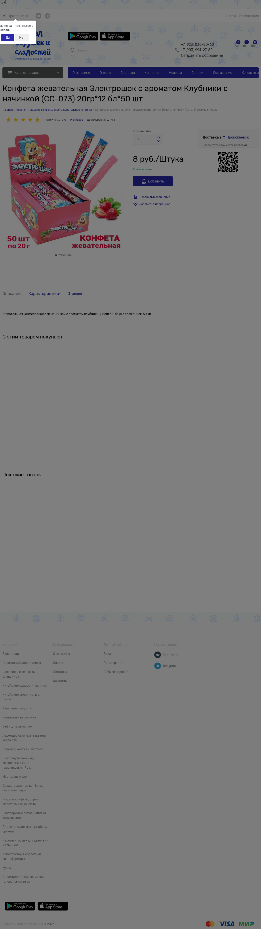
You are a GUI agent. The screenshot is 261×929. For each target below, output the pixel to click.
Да (8, 37)
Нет (22, 37)
